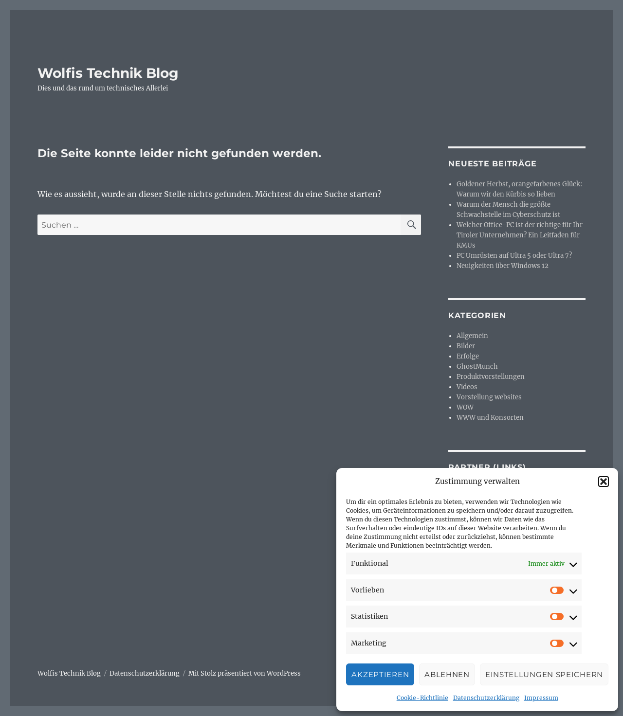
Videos (467, 387)
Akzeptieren (380, 674)
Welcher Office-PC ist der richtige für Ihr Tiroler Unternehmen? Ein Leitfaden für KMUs (520, 235)
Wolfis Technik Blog (108, 73)
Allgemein (472, 336)
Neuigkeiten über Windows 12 (503, 266)
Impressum (541, 697)
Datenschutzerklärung (486, 697)
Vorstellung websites (489, 397)
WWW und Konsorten (490, 417)
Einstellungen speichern (544, 674)
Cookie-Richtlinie (422, 697)
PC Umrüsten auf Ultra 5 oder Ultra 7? (514, 255)
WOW (465, 407)
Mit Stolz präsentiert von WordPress (244, 673)
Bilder (466, 346)
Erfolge (468, 356)
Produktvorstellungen (491, 377)
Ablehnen (447, 674)
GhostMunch (477, 366)
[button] (603, 481)
